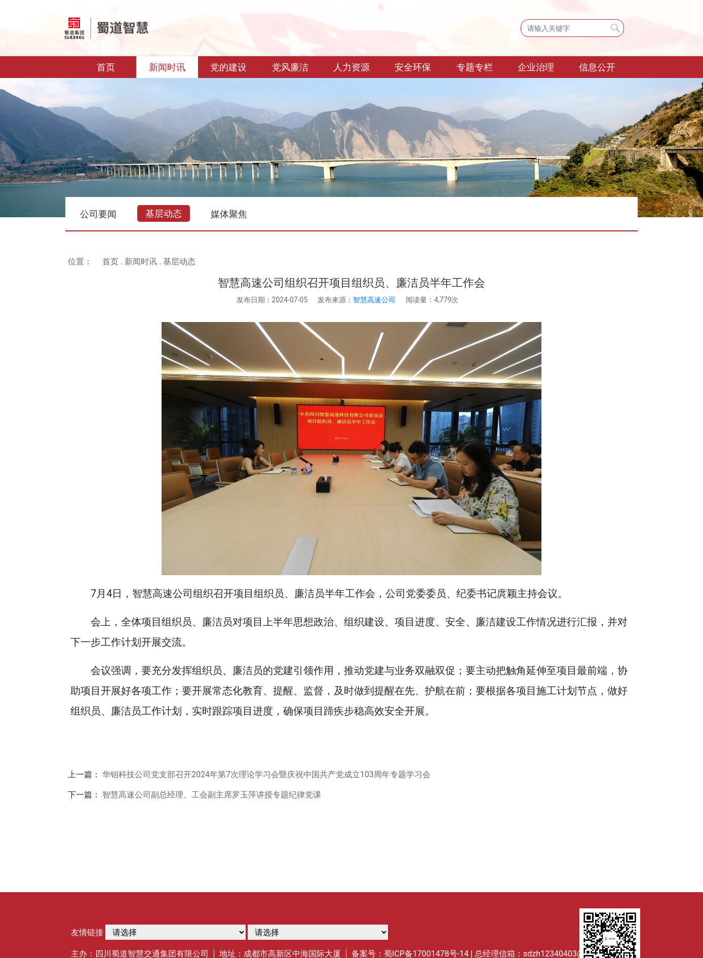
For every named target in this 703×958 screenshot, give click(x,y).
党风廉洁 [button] (290, 67)
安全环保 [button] (413, 67)
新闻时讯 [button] (167, 67)
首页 (117, 66)
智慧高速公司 (374, 300)
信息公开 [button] (597, 67)
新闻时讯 (141, 261)
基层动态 (163, 213)
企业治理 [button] (536, 67)
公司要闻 (98, 214)
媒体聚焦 (229, 214)
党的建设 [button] (228, 67)
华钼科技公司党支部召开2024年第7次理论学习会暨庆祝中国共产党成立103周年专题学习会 (266, 774)
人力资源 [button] (351, 67)
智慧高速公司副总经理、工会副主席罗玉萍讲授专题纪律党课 (211, 795)
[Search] (572, 28)
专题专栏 (474, 67)
